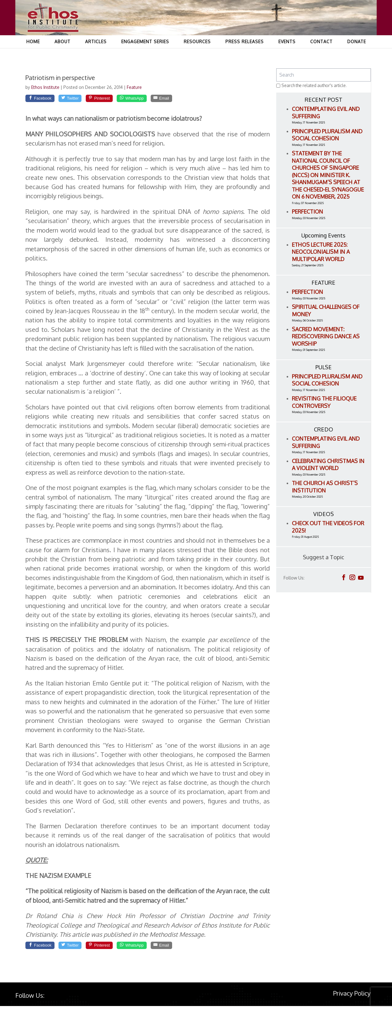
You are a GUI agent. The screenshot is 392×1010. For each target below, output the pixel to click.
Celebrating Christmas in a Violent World (328, 465)
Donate (356, 53)
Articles (96, 53)
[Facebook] (43, 99)
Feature (134, 87)
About (62, 53)
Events (287, 53)
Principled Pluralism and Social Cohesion (327, 135)
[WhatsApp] (155, 99)
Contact (321, 53)
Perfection (307, 211)
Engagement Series (145, 53)
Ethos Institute (46, 87)
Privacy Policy (352, 997)
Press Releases (244, 53)
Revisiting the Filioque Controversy (324, 402)
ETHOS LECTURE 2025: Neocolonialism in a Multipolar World (321, 251)
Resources (197, 53)
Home (33, 53)
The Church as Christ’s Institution (325, 487)
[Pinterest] (116, 99)
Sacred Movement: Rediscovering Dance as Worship (326, 336)
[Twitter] (80, 99)
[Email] (191, 99)
